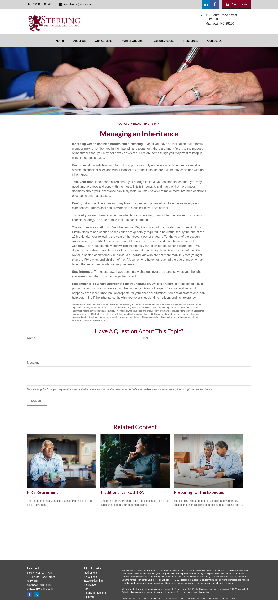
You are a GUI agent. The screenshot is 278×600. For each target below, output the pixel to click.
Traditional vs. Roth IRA (122, 492)
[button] (60, 40)
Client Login (236, 4)
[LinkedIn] (206, 4)
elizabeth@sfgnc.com (76, 4)
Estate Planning (93, 580)
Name (31, 338)
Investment (90, 576)
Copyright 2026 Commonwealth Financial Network (172, 598)
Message (33, 362)
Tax (86, 588)
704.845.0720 (43, 572)
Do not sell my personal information (193, 592)
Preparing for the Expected (199, 492)
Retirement (90, 572)
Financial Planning (95, 592)
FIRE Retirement (42, 492)
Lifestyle (89, 596)
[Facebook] (214, 4)
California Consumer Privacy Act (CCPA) (218, 589)
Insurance (90, 584)
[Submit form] (37, 401)
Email (145, 338)
